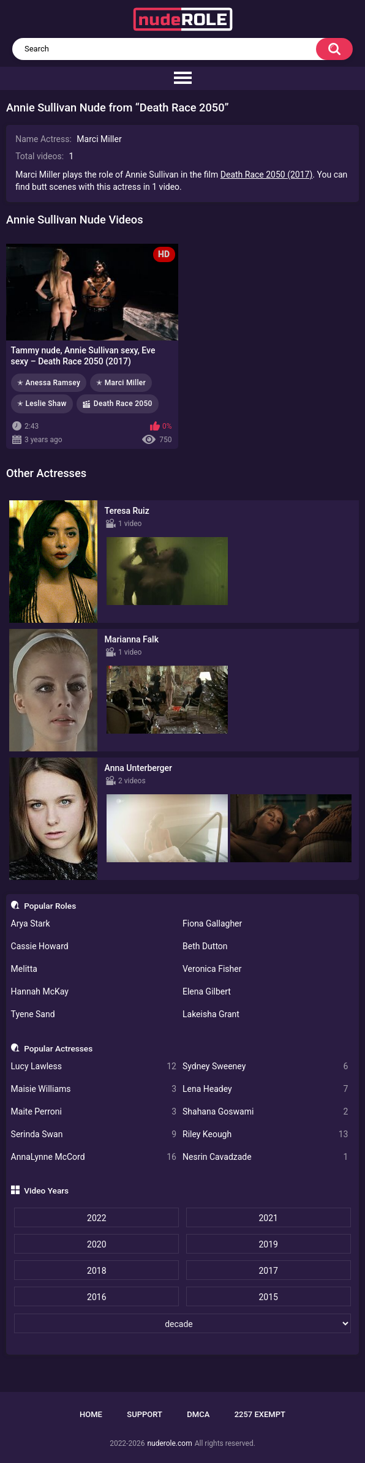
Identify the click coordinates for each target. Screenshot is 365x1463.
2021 (267, 1218)
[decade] (182, 1323)
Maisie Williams (93, 1089)
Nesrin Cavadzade (265, 1157)
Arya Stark (30, 923)
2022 (96, 1218)
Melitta (24, 969)
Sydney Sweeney (265, 1066)
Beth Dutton (205, 946)
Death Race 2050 (123, 403)
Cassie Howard (40, 946)
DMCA (198, 1414)
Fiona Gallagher (212, 923)
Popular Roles (50, 906)
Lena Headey (265, 1089)
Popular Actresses (58, 1048)
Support (144, 1414)
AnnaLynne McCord (93, 1157)
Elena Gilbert (206, 991)
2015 (267, 1297)
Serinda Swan (93, 1134)
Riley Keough (265, 1134)
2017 (267, 1271)
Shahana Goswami (265, 1112)
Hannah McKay (40, 991)
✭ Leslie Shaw (42, 403)
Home (91, 1414)
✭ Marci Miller (121, 382)
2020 (96, 1244)
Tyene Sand (33, 1014)
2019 (267, 1244)
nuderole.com (169, 1443)
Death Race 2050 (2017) (266, 174)
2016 (96, 1297)
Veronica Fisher (211, 969)
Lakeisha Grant (210, 1014)
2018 (96, 1271)
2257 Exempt (260, 1414)
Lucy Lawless (93, 1066)
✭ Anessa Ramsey (48, 382)
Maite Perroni (93, 1112)
